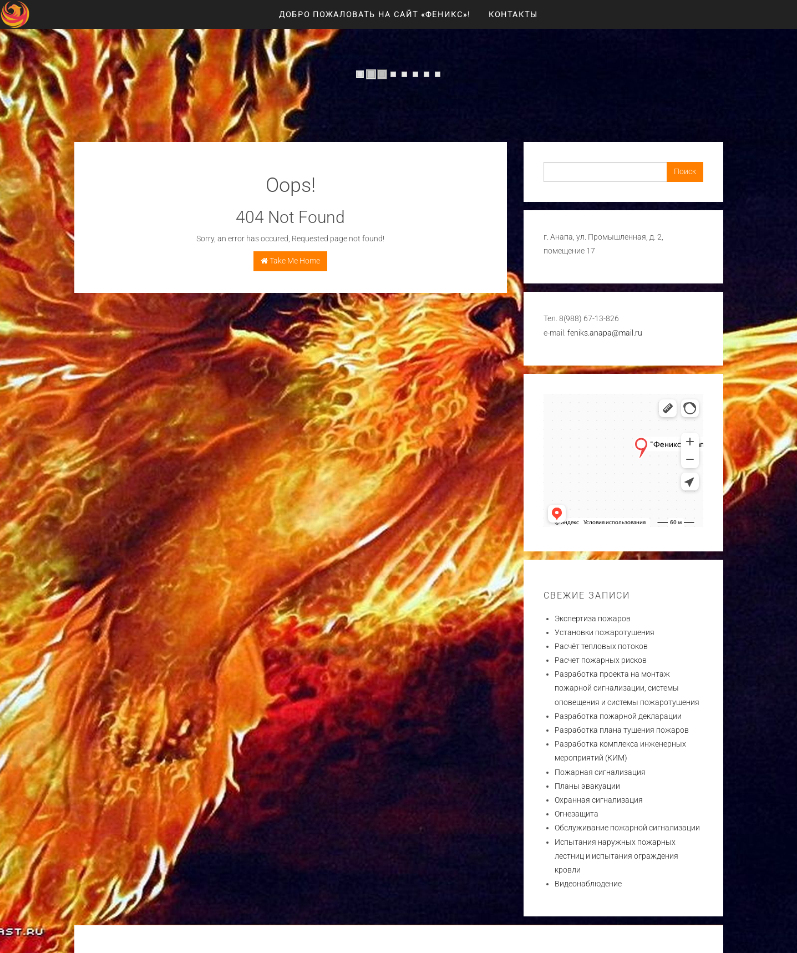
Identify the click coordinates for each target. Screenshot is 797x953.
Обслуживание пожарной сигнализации (627, 827)
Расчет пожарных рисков (601, 660)
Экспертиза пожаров (593, 618)
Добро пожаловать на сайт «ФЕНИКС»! (374, 14)
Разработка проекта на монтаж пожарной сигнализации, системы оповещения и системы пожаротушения (627, 688)
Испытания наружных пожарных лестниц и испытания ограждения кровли (616, 856)
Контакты (513, 14)
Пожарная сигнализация (600, 772)
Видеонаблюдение (588, 883)
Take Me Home (290, 260)
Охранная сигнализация (599, 799)
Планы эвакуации (587, 786)
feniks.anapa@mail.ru (604, 332)
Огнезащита (576, 813)
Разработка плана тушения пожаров (622, 730)
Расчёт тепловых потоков (601, 646)
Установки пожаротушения (604, 632)
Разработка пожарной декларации (618, 716)
